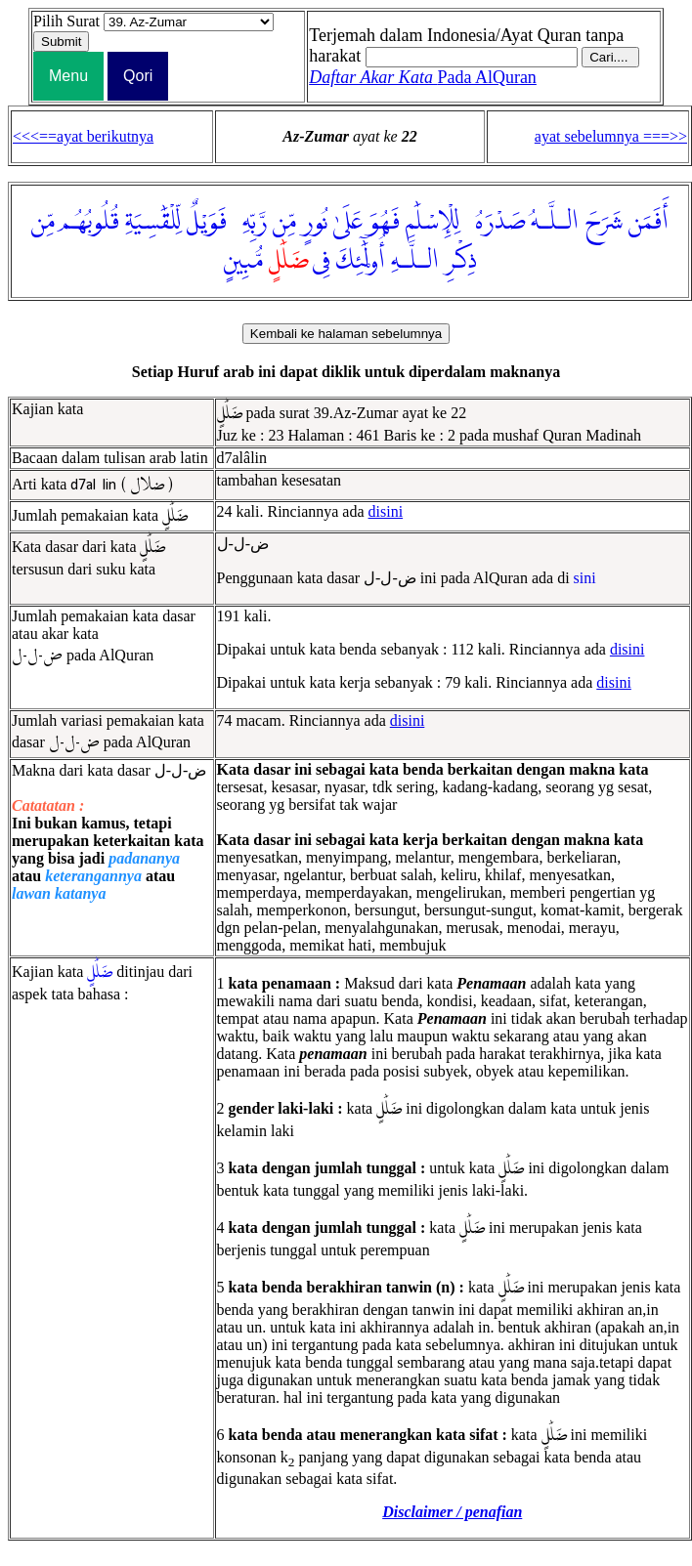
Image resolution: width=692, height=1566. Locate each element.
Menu (68, 75)
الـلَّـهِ (415, 260)
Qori (137, 75)
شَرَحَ (603, 221)
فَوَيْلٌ (207, 221)
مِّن (284, 221)
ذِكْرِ (461, 260)
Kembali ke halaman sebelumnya (346, 333)
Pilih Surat (66, 21)
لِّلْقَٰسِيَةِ (153, 221)
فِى (321, 260)
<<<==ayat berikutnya (83, 136)
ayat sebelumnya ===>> (611, 136)
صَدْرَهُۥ (495, 221)
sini (585, 578)
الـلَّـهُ (555, 221)
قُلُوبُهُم (90, 221)
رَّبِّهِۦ (250, 221)
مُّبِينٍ (243, 260)
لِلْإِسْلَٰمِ (432, 221)
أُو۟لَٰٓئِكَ (360, 260)
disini (386, 511)
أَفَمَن (648, 221)
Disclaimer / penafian (452, 1511)
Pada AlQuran (423, 77)
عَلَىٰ (348, 221)
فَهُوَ (384, 221)
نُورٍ (314, 221)
